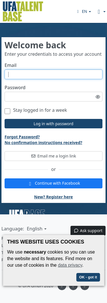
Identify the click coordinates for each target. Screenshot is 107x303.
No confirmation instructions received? (43, 142)
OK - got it (88, 277)
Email (11, 65)
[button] (83, 11)
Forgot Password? (22, 136)
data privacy (70, 265)
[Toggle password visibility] (97, 96)
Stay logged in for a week (36, 110)
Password (15, 87)
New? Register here (53, 197)
